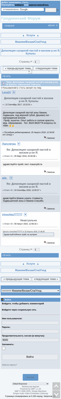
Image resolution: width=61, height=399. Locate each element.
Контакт (30, 377)
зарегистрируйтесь (39, 5)
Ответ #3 (8, 224)
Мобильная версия (30, 387)
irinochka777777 (12, 214)
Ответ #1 (8, 156)
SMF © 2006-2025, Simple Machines (30, 391)
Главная (9, 26)
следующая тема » (42, 70)
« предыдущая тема (18, 68)
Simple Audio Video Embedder (26, 393)
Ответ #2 (8, 190)
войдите (19, 5)
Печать (7, 76)
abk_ (5, 178)
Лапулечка (9, 143)
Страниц (26, 61)
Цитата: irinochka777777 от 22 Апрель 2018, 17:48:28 (24, 231)
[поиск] (23, 9)
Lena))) (6, 92)
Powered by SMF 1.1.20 (30, 389)
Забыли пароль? (9, 365)
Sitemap (44, 393)
